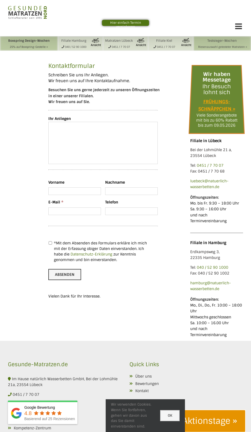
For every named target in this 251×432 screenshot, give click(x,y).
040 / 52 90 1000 (212, 267)
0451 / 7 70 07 (210, 165)
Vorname (56, 182)
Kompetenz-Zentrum (32, 428)
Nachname (115, 182)
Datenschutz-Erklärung (91, 254)
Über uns (143, 376)
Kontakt (142, 390)
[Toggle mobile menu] (239, 26)
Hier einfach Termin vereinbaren (125, 25)
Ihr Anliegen (59, 118)
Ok (170, 415)
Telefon (111, 202)
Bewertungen (147, 383)
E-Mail (55, 202)
